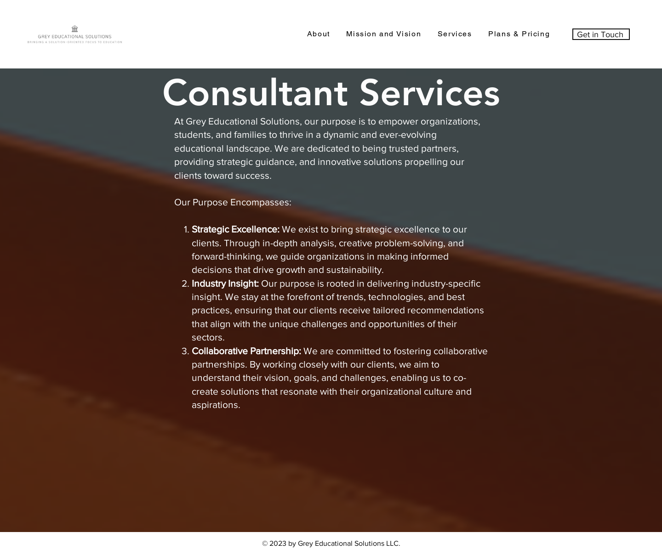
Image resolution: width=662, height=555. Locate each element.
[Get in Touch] (601, 34)
